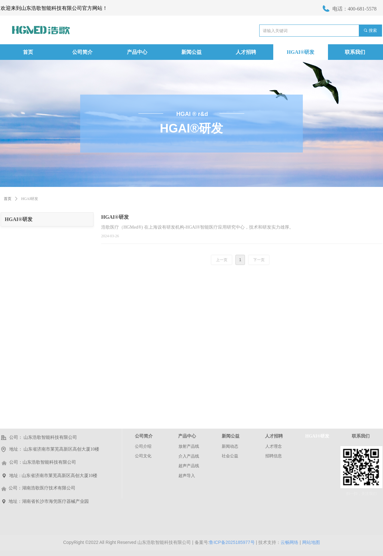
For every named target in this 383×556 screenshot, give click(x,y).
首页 (7, 198)
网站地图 (311, 542)
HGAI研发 (29, 198)
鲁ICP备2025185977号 (231, 542)
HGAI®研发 (18, 219)
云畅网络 (289, 542)
